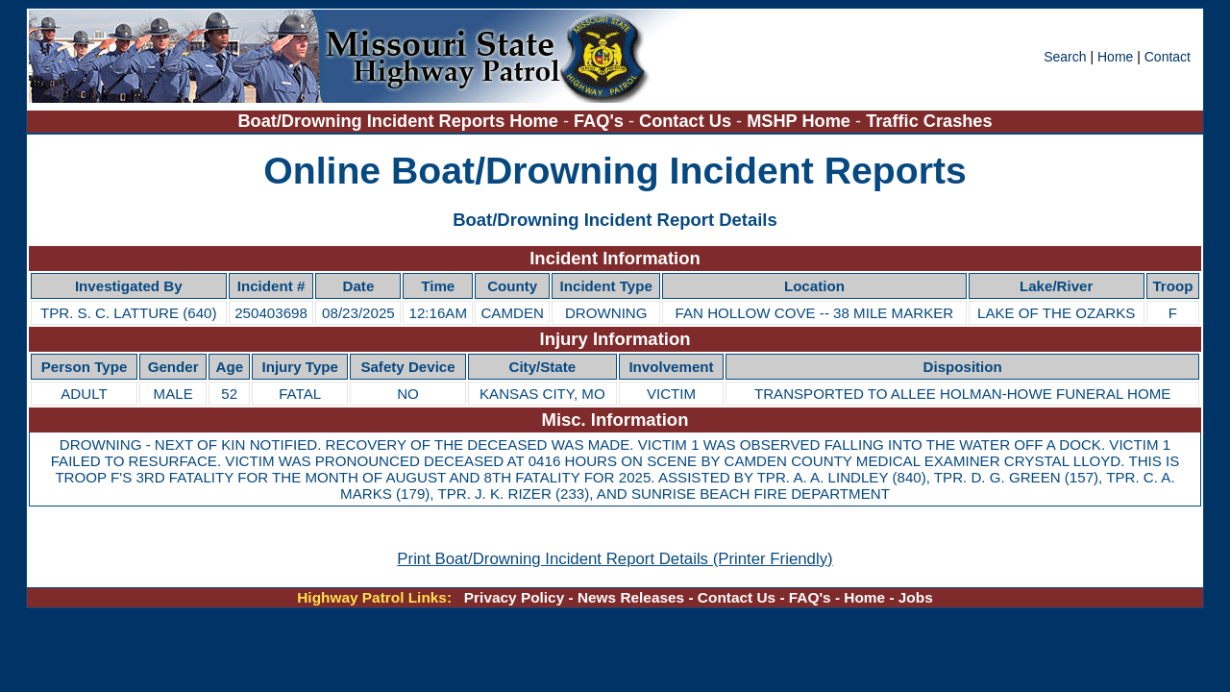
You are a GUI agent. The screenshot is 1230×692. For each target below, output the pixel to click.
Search (1067, 56)
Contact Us (685, 121)
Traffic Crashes (929, 121)
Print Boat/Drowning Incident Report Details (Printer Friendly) (614, 559)
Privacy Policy (514, 597)
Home (1115, 56)
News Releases (631, 597)
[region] (615, 286)
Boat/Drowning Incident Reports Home (397, 121)
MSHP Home (798, 121)
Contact (1167, 56)
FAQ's (599, 121)
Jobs (915, 597)
